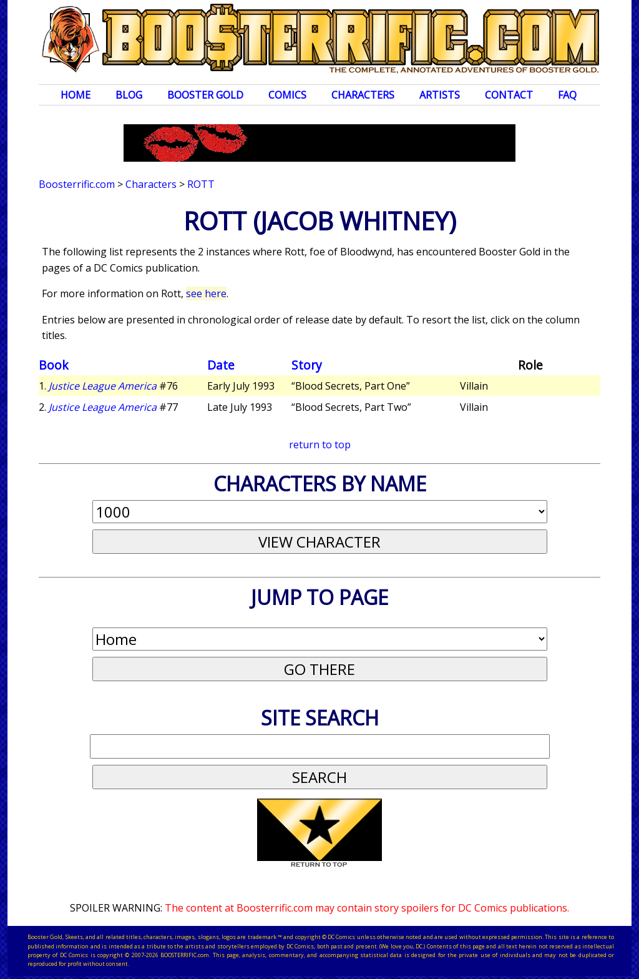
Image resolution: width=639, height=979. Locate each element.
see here (206, 293)
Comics (287, 95)
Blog (128, 95)
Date (221, 365)
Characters (362, 95)
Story (306, 365)
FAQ (567, 95)
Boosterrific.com (77, 184)
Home (75, 95)
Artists (439, 95)
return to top (320, 444)
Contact (509, 95)
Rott (201, 184)
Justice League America (103, 386)
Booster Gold (205, 95)
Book (54, 365)
